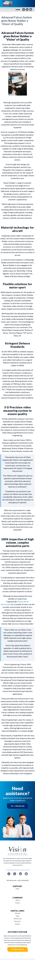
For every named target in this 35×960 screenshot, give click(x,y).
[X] (26, 9)
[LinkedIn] (29, 9)
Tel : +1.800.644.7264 (17, 806)
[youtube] (26, 873)
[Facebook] (22, 9)
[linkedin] (20, 873)
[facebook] (8, 873)
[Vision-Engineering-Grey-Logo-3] (17, 846)
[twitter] (14, 873)
